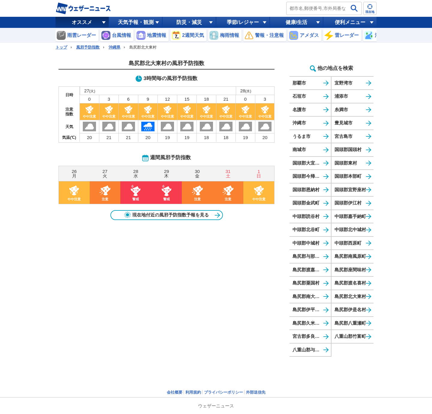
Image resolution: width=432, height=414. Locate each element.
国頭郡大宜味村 (308, 162)
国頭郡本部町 (348, 176)
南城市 (299, 149)
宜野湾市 (343, 82)
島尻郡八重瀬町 (350, 323)
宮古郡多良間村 (308, 336)
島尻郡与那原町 (308, 256)
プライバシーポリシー (223, 392)
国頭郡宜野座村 (350, 189)
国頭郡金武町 (306, 202)
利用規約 (193, 392)
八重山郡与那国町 (310, 349)
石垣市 (299, 96)
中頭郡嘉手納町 (350, 216)
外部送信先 (256, 392)
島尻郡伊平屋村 (308, 309)
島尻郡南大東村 (308, 296)
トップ (61, 47)
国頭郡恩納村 (306, 189)
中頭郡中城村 (306, 243)
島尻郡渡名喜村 (350, 282)
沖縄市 (299, 122)
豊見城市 (343, 122)
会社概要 (174, 392)
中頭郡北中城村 (350, 229)
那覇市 (299, 82)
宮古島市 (343, 136)
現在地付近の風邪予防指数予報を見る (166, 215)
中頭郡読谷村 (306, 216)
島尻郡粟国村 (306, 282)
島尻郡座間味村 (350, 269)
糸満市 (341, 109)
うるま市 (301, 136)
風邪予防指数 (88, 47)
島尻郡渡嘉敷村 (308, 269)
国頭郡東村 (345, 162)
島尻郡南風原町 (350, 256)
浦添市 (341, 96)
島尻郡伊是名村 (350, 309)
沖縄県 (114, 47)
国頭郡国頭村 (348, 149)
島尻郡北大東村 (350, 296)
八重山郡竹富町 (350, 336)
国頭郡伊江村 (348, 202)
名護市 (299, 109)
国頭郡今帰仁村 (308, 176)
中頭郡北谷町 (306, 229)
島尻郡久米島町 (308, 323)
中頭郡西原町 (348, 243)
